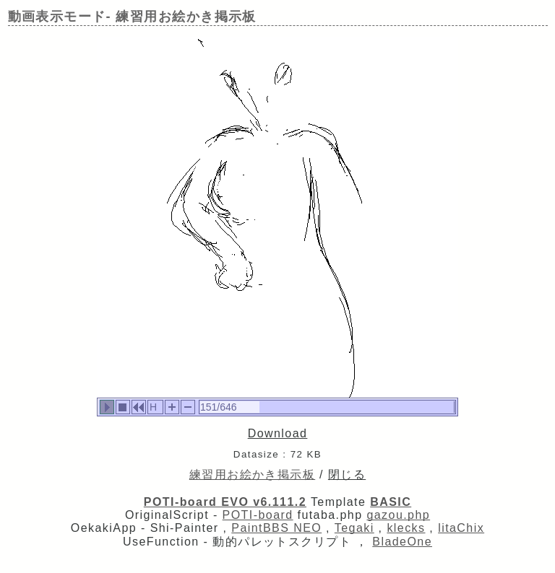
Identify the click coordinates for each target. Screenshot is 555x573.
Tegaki (354, 528)
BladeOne (402, 541)
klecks (406, 528)
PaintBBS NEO (276, 528)
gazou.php (398, 515)
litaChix (461, 528)
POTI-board (258, 515)
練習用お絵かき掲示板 (252, 474)
